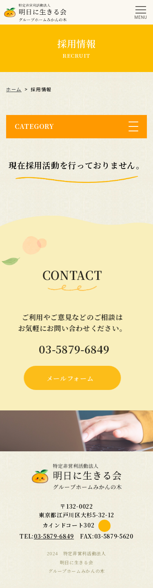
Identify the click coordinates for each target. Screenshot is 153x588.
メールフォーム (67, 378)
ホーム (14, 89)
